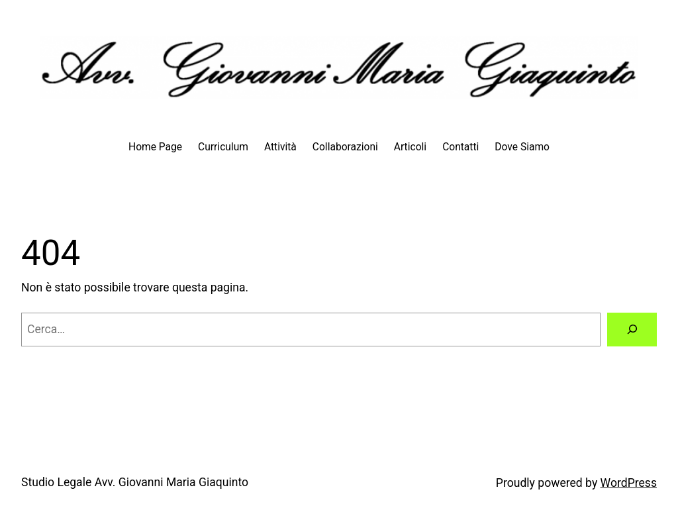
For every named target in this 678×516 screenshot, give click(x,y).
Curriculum (223, 147)
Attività (280, 147)
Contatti (460, 147)
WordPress (629, 483)
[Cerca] (632, 329)
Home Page (155, 147)
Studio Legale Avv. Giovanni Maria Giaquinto (134, 482)
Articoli (410, 147)
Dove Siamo (522, 147)
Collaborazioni (345, 147)
